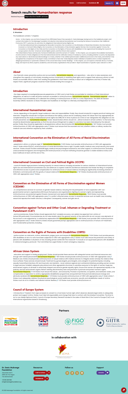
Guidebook (94, 3)
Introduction (20, 29)
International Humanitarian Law (32, 110)
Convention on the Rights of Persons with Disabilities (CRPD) (49, 232)
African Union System (26, 251)
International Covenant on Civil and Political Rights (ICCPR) (48, 162)
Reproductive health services (36, 16)
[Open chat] (123, 390)
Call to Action (81, 3)
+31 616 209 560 (7, 380)
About (16, 71)
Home (72, 3)
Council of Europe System (28, 289)
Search (109, 3)
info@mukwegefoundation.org (11, 382)
